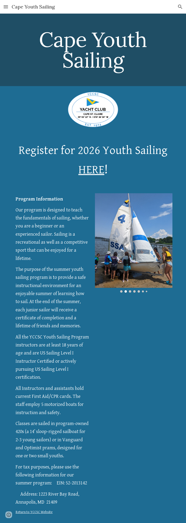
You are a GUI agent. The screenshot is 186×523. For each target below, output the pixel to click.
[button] (6, 6)
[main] (93, 49)
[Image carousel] (133, 243)
